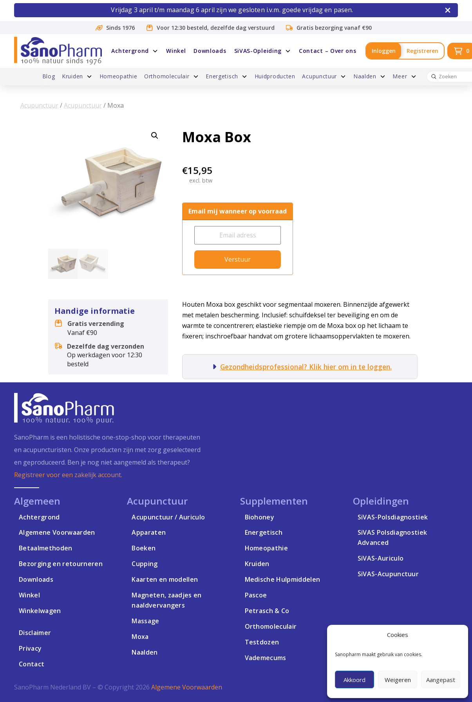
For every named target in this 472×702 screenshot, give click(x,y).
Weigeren (398, 680)
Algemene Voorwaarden (186, 687)
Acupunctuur (39, 105)
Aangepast (440, 680)
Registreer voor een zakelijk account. (68, 474)
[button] (155, 135)
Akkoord (354, 680)
